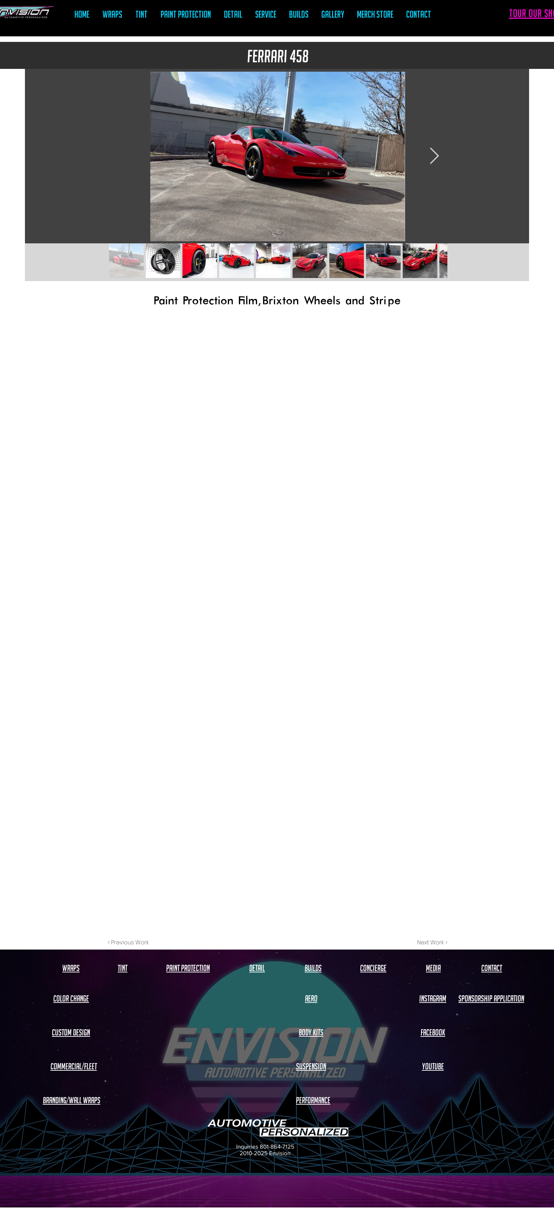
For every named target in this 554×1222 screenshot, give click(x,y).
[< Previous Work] (128, 943)
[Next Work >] (432, 943)
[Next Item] (434, 156)
